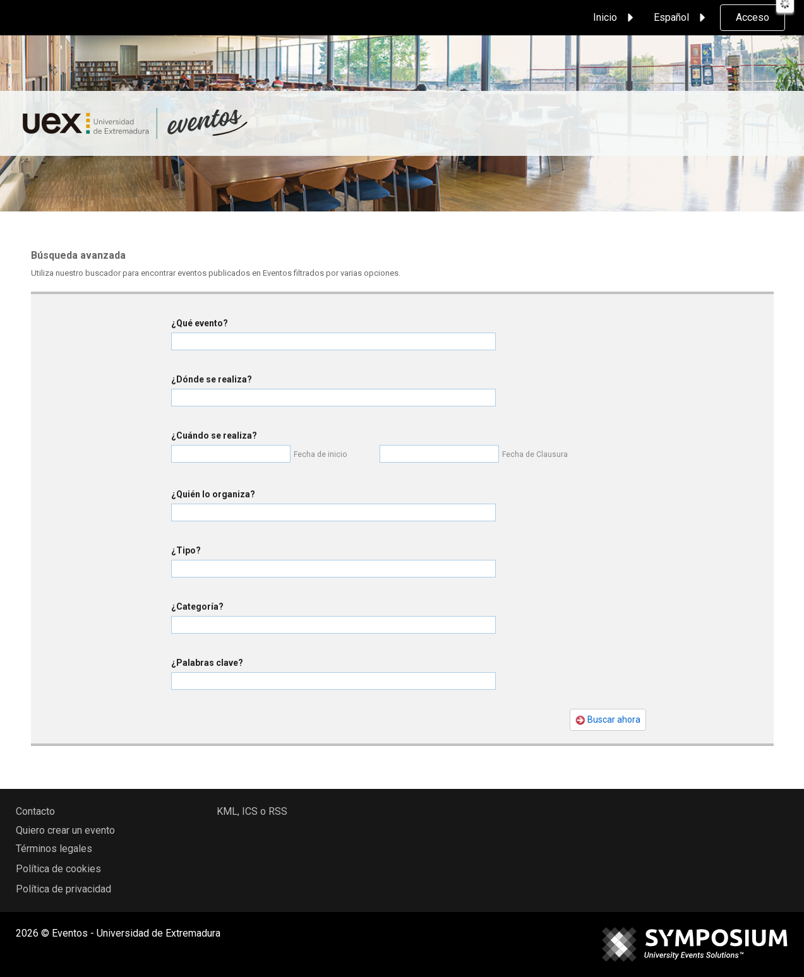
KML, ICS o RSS (252, 811)
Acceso (752, 17)
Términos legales (54, 849)
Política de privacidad (63, 889)
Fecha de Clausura (535, 454)
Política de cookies (58, 869)
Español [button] (681, 17)
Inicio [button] (615, 17)
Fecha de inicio (320, 454)
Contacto (35, 811)
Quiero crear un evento (65, 830)
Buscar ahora (607, 719)
